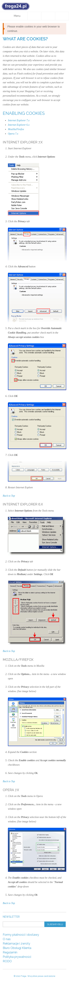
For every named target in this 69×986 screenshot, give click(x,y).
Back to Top (9, 495)
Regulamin (10, 952)
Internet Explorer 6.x (18, 124)
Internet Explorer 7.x (18, 120)
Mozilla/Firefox (16, 129)
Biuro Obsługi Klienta (17, 948)
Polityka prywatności (17, 957)
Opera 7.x (13, 133)
